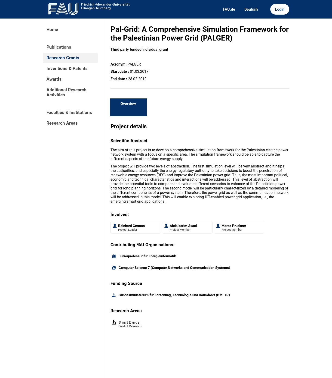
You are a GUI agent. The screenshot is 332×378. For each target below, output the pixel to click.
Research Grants (62, 57)
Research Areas (62, 123)
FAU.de (229, 9)
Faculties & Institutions (69, 112)
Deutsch (251, 9)
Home (52, 29)
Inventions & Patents (67, 68)
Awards (53, 79)
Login (279, 9)
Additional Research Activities (66, 92)
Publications (58, 47)
